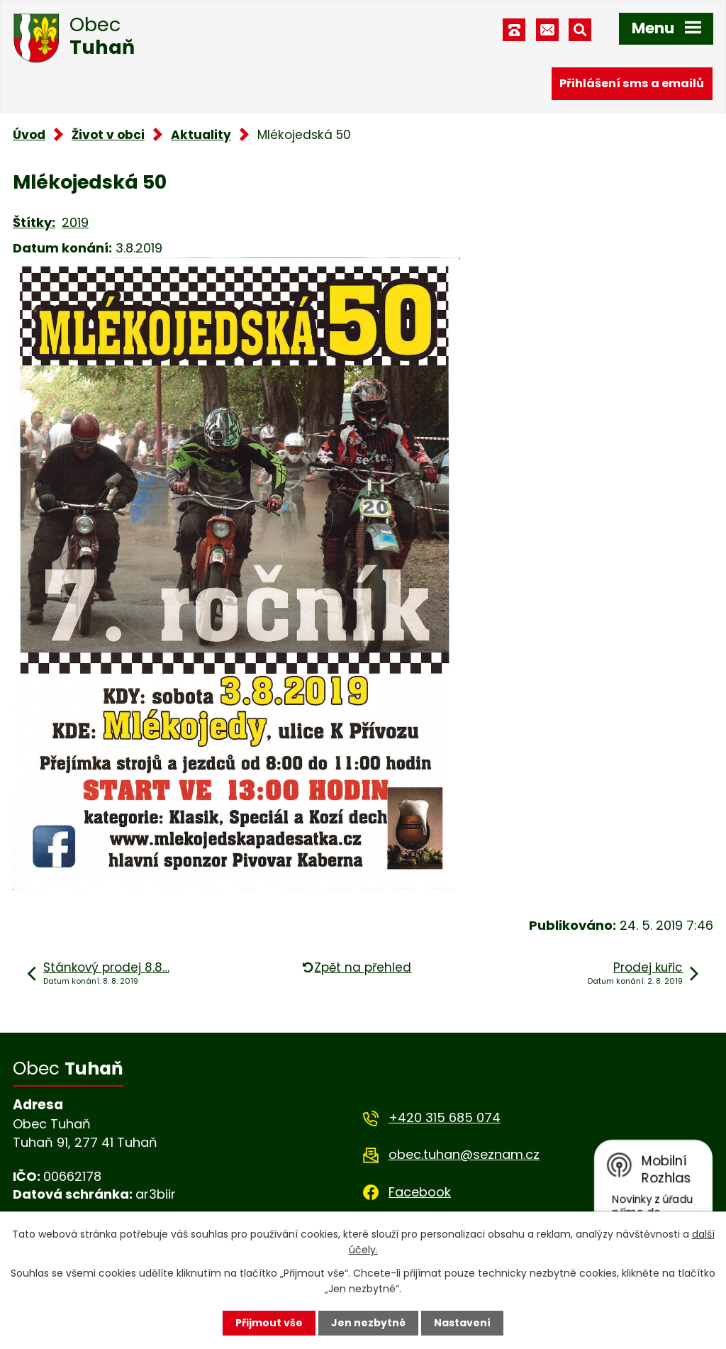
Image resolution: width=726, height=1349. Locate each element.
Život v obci (108, 134)
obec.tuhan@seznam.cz (464, 1154)
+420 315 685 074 (445, 1117)
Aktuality (201, 134)
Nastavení (462, 1323)
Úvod (29, 134)
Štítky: (34, 222)
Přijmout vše (269, 1323)
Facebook (420, 1192)
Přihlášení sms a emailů (631, 83)
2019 (75, 222)
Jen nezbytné (368, 1323)
